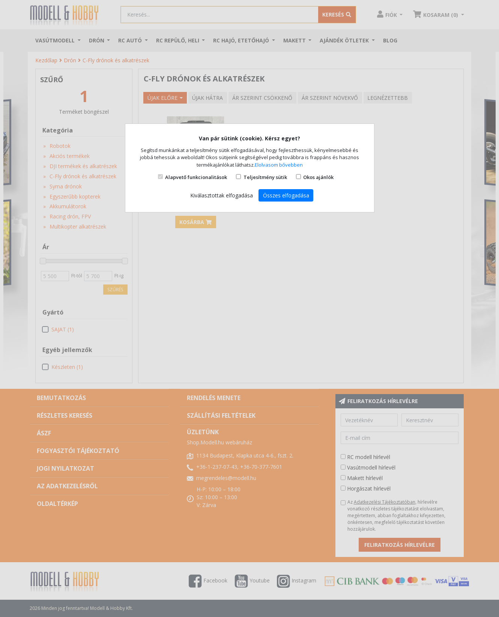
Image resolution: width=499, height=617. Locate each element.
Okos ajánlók (318, 177)
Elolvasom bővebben (279, 164)
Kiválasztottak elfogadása (221, 195)
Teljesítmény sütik (265, 177)
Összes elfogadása (286, 195)
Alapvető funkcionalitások (196, 177)
